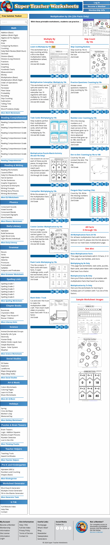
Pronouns (5, 262)
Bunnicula (5, 310)
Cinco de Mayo (7, 411)
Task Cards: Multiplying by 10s (43, 118)
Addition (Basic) (7, 32)
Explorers (5, 366)
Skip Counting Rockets (80, 47)
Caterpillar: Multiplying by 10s (43, 191)
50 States (4, 363)
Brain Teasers (6, 429)
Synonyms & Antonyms (10, 185)
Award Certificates (8, 456)
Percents (4, 85)
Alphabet (4, 231)
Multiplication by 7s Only (81, 285)
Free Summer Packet (12, 16)
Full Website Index (8, 506)
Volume (4, 106)
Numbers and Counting (10, 472)
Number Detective (8, 437)
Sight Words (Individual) (10, 238)
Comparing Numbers (9, 46)
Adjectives (5, 257)
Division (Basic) (7, 56)
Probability (5, 93)
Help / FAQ (23, 525)
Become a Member (7, 525)
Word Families (6, 217)
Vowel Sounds (6, 209)
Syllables (4, 268)
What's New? (43, 528)
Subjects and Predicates (10, 270)
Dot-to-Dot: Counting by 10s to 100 (85, 154)
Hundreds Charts (8, 69)
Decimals (4, 53)
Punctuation (6, 265)
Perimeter (5, 88)
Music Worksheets (8, 395)
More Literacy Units (9, 322)
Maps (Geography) (8, 371)
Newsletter (42, 533)
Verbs (3, 254)
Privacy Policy (24, 530)
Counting (5, 48)
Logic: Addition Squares (10, 432)
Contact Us (23, 536)
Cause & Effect (7, 172)
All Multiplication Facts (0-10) (83, 235)
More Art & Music (8, 399)
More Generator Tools (10, 497)
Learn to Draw (7, 392)
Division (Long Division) (10, 59)
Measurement (6, 72)
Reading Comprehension (11, 160)
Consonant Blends (8, 212)
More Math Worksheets (10, 113)
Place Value (5, 90)
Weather (4, 350)
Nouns (4, 252)
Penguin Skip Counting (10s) (83, 190)
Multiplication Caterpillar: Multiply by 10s (48, 82)
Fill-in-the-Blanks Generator (12, 493)
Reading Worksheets (9, 170)
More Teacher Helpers (10, 460)
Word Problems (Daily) (10, 109)
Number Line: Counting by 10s (83, 118)
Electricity (5, 337)
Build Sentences (7, 233)
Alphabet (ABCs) (7, 469)
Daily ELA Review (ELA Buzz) (12, 175)
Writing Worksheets (9, 193)
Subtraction (6, 101)
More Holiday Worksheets (11, 420)
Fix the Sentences (8, 180)
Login (2, 538)
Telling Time (6, 104)
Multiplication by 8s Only (81, 276)
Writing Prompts (8, 188)
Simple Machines (8, 344)
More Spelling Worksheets (11, 301)
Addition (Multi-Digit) (9, 35)
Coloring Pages (7, 390)
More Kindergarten (9, 478)
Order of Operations (9, 82)
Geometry (5, 64)
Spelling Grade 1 (7, 284)
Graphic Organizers (9, 183)
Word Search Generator (10, 488)
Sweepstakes (43, 536)
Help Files (5, 509)
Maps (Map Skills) (8, 374)
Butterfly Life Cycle (8, 334)
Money (4, 75)
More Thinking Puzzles (10, 444)
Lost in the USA (7, 440)
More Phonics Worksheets (11, 221)
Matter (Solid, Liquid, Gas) (11, 342)
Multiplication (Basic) (9, 77)
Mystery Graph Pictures (10, 435)
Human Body (6, 339)
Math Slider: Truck (38, 298)
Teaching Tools (7, 453)
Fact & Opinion (7, 178)
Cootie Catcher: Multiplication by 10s (46, 226)
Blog (39, 530)
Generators (42, 539)
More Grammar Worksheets (12, 274)
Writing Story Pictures (10, 191)
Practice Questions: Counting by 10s (86, 82)
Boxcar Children (7, 318)
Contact (4, 512)
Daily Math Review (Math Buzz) (13, 51)
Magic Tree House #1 (10, 315)
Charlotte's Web (7, 313)
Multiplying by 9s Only (80, 263)
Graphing (5, 67)
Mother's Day (6, 413)
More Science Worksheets (11, 354)
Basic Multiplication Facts (82, 253)
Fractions (4, 61)
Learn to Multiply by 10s (40, 47)
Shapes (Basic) (7, 475)
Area (3, 43)
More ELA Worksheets (10, 197)
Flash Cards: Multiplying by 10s (43, 262)
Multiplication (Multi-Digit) (11, 80)
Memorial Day (6, 416)
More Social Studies (9, 377)
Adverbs (4, 260)
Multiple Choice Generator (11, 490)
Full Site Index (24, 528)
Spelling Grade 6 (7, 297)
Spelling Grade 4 (7, 292)
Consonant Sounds (8, 207)
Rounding (5, 96)
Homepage (42, 525)
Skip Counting (6, 98)
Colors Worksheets (9, 387)
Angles (4, 40)
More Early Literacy (9, 242)
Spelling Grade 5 (7, 294)
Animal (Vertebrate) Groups (12, 331)
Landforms (5, 368)
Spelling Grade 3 (7, 289)
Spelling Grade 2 (7, 286)
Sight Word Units (8, 236)
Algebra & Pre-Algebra (10, 38)
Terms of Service (26, 533)
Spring (3, 408)
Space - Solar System (9, 347)
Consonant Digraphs (9, 215)
